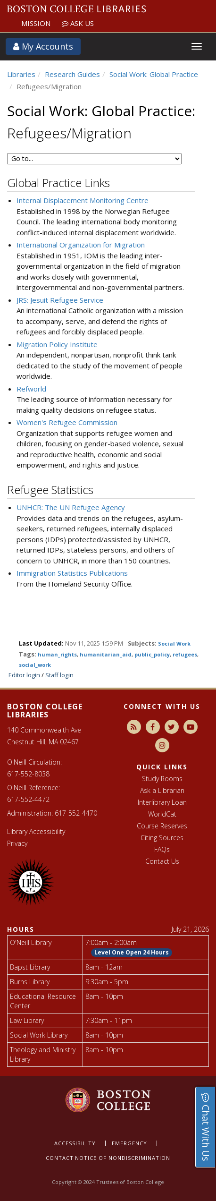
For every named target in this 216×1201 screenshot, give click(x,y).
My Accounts (43, 46)
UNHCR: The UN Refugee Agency (71, 507)
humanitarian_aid (106, 654)
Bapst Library (30, 967)
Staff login (59, 675)
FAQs (162, 849)
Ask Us (78, 23)
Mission (35, 23)
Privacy (17, 843)
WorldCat (162, 813)
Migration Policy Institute (57, 344)
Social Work (174, 643)
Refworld (31, 388)
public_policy (152, 654)
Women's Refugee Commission (67, 422)
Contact (60, 1157)
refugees (185, 654)
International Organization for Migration (81, 244)
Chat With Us (205, 1127)
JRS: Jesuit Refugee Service (60, 300)
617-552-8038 (28, 773)
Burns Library (30, 981)
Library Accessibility (36, 831)
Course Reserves (162, 825)
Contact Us (162, 861)
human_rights (57, 654)
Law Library (27, 1020)
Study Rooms (162, 778)
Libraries (21, 74)
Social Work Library (38, 1035)
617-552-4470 (76, 813)
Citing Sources (162, 837)
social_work (35, 664)
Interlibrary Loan (162, 802)
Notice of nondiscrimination (122, 1157)
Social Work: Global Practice (153, 74)
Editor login (24, 675)
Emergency (129, 1143)
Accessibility (75, 1143)
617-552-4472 (28, 799)
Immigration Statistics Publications (72, 573)
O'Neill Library (30, 942)
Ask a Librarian (162, 790)
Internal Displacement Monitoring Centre (83, 200)
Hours (20, 929)
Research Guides (72, 74)
